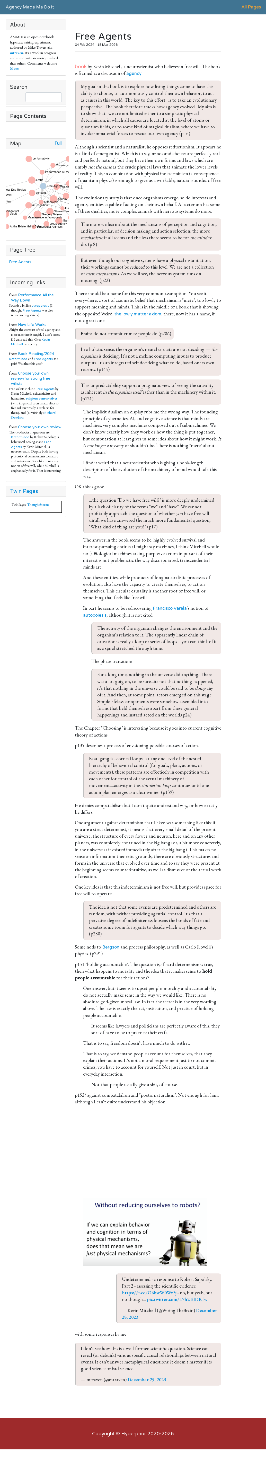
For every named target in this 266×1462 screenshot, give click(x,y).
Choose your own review (39, 427)
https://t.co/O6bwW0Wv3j (149, 1292)
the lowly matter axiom (137, 314)
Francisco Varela (170, 608)
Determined (18, 359)
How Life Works (32, 325)
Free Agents (21, 262)
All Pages (251, 7)
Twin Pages (24, 491)
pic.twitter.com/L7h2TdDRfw (177, 1299)
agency (133, 73)
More (14, 68)
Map (15, 144)
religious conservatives (41, 398)
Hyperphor (133, 1434)
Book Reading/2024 (36, 354)
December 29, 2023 (147, 1379)
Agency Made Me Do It (30, 7)
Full (58, 143)
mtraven (16, 52)
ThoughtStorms (38, 504)
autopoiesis (40, 305)
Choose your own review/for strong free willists (30, 378)
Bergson (110, 947)
